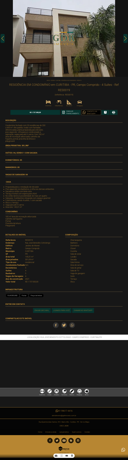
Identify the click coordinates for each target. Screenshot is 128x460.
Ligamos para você (61, 310)
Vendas (53, 80)
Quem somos (76, 432)
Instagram (78, 441)
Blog (71, 441)
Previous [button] (3, 39)
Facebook (56, 325)
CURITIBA (58, 80)
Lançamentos (64, 432)
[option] (64, 38)
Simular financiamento (68, 112)
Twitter (64, 325)
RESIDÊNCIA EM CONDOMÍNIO (68, 80)
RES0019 (79, 80)
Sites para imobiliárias (64, 453)
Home (40, 432)
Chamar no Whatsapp (83, 310)
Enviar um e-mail (41, 310)
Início (48, 80)
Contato (87, 432)
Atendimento (123, 450)
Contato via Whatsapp (88, 112)
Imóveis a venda (50, 432)
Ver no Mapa (84, 422)
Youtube (64, 441)
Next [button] (125, 39)
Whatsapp (72, 325)
